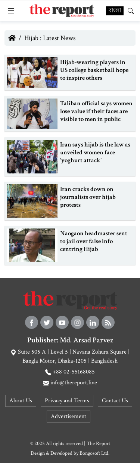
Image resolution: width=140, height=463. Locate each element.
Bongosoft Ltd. (94, 453)
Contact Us (115, 401)
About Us (20, 401)
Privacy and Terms (67, 401)
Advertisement (68, 416)
